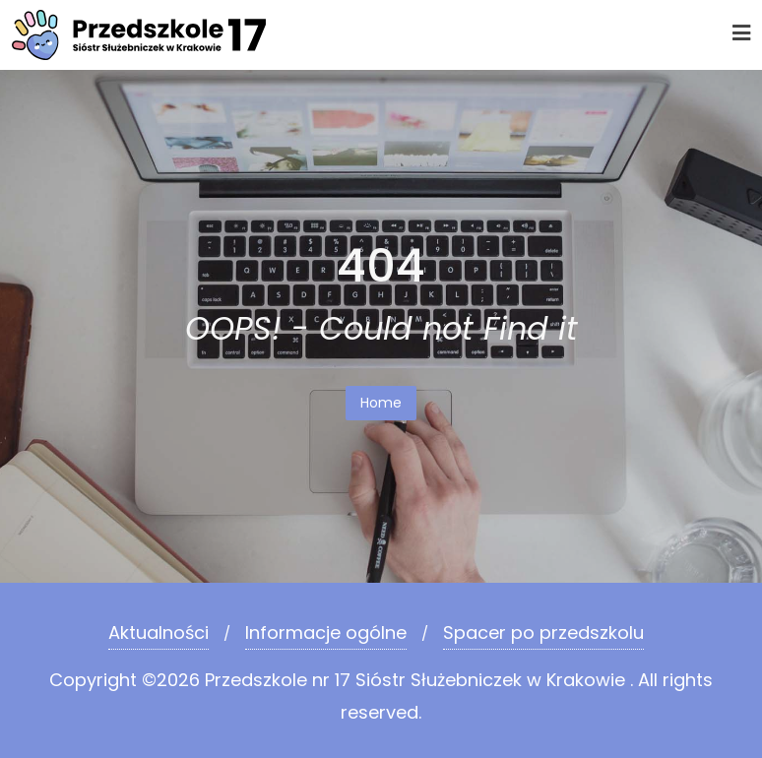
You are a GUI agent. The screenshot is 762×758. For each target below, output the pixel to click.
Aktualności (158, 632)
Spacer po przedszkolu (543, 632)
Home (381, 402)
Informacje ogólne (326, 632)
